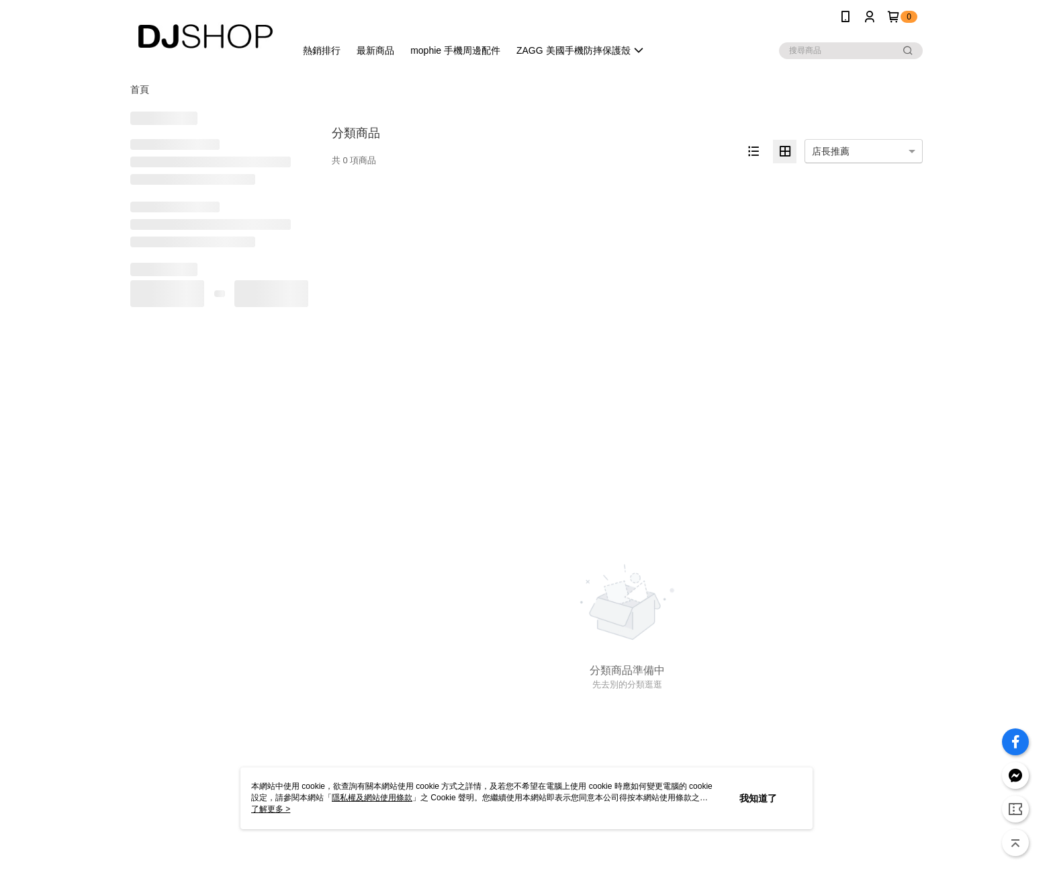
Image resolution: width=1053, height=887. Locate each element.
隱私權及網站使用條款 (372, 797)
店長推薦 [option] (831, 151)
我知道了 (758, 798)
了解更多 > (270, 809)
